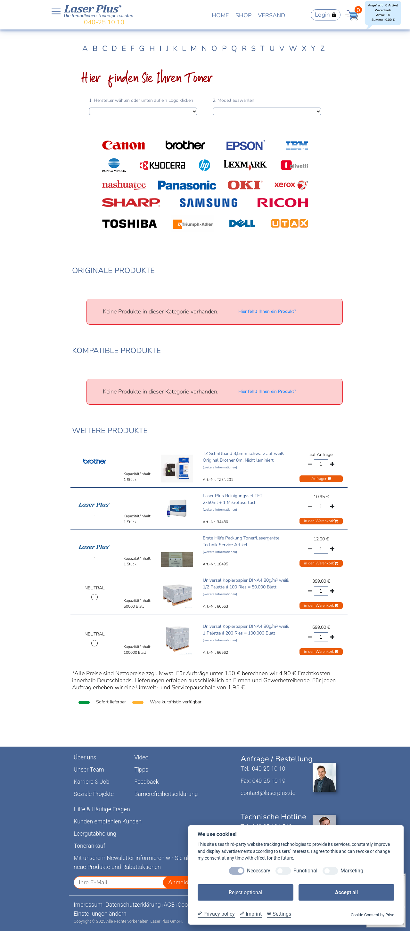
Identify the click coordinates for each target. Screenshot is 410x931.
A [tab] (85, 48)
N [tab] (204, 48)
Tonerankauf (89, 845)
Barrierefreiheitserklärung (166, 793)
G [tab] (141, 48)
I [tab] (160, 48)
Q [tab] (234, 48)
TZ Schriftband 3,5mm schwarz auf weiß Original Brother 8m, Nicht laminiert (243, 460)
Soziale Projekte (94, 793)
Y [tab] (313, 48)
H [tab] (152, 48)
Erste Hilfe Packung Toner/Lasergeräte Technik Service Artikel (241, 544)
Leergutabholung (95, 833)
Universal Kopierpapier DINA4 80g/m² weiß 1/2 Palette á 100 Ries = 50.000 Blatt (246, 586)
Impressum (88, 904)
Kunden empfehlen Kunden (108, 821)
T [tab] (262, 48)
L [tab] (184, 48)
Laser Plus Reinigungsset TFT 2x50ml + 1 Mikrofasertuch (232, 502)
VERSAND (271, 15)
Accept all (346, 892)
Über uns (85, 757)
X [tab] (304, 48)
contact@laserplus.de (268, 792)
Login (325, 15)
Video (141, 757)
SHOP (243, 15)
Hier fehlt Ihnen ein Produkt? (267, 311)
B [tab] (95, 48)
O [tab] (214, 48)
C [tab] (104, 48)
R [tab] (244, 48)
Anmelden (181, 882)
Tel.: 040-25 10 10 (263, 768)
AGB (169, 904)
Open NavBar (56, 11)
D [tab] (114, 48)
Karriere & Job (91, 781)
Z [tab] (322, 48)
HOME (220, 15)
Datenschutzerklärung (133, 904)
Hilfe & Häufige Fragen (102, 809)
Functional (305, 871)
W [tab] (293, 48)
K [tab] (175, 48)
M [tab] (194, 48)
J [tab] (167, 48)
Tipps (141, 769)
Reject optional (245, 892)
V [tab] (281, 48)
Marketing (351, 871)
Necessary (258, 871)
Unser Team (89, 769)
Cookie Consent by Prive (372, 914)
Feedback (146, 781)
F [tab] (132, 48)
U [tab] (272, 48)
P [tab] (224, 48)
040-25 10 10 (104, 22)
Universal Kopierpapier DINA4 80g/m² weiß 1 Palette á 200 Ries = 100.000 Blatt (246, 633)
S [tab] (253, 48)
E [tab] (124, 48)
